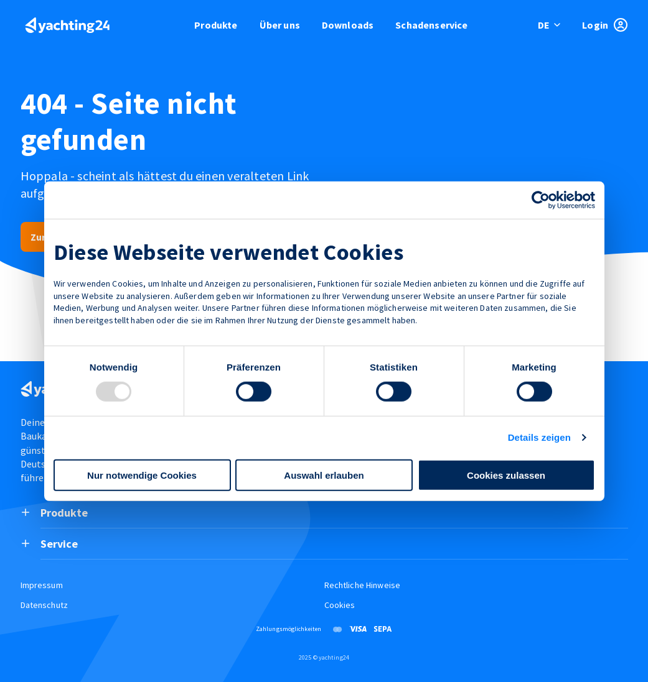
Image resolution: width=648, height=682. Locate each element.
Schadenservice (431, 25)
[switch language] (550, 25)
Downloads (347, 25)
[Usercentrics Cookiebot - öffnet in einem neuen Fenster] (540, 199)
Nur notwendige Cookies (142, 475)
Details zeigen (539, 437)
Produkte (215, 25)
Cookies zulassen (506, 475)
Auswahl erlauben (324, 475)
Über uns (280, 25)
